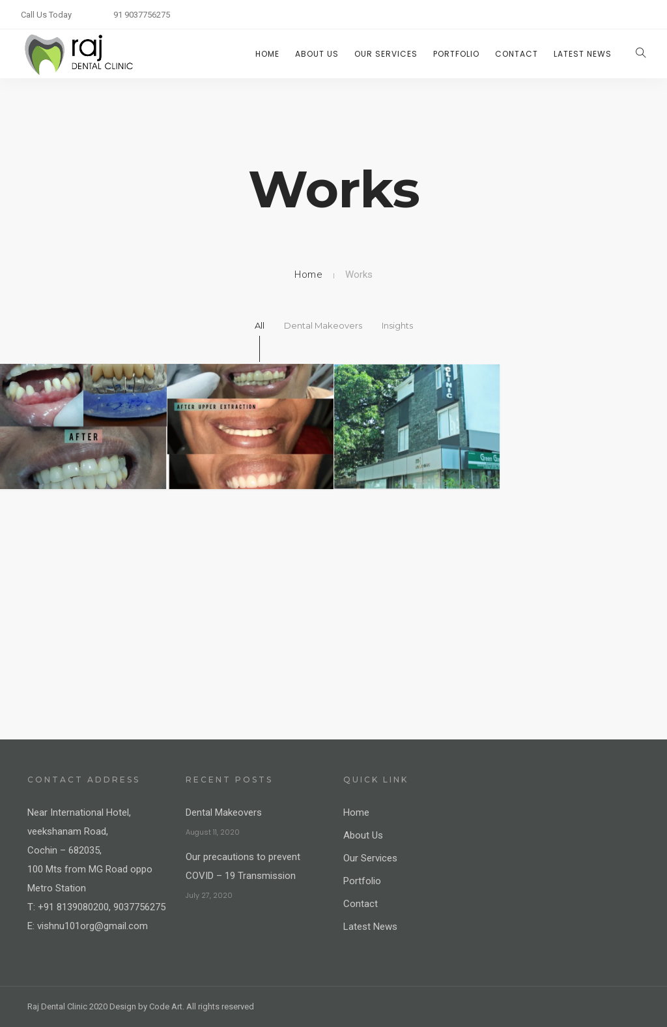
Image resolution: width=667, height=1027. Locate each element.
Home (267, 53)
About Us (317, 53)
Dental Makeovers (224, 812)
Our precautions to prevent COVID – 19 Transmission (243, 866)
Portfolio (456, 53)
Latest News (583, 53)
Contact (516, 53)
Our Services (386, 53)
